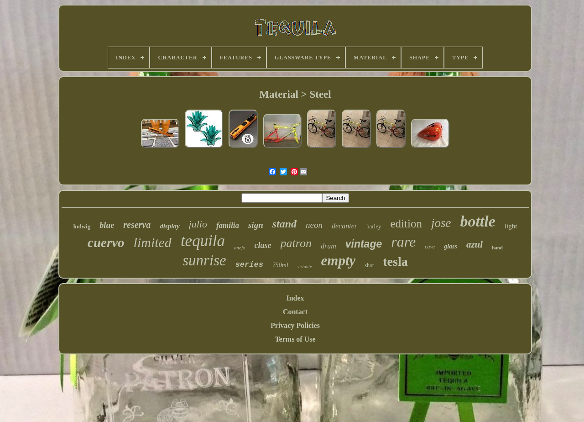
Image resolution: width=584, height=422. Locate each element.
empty (338, 261)
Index (295, 298)
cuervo (106, 242)
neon (314, 225)
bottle (477, 221)
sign (255, 225)
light (511, 226)
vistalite (304, 266)
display (169, 226)
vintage (363, 244)
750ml (280, 265)
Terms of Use (295, 339)
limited (153, 242)
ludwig (82, 226)
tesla (395, 261)
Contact (295, 312)
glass (450, 246)
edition (406, 223)
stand (284, 224)
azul (474, 244)
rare (403, 241)
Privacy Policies (295, 325)
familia (227, 225)
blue (106, 225)
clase (263, 245)
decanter (344, 226)
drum (328, 246)
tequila (203, 241)
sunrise (204, 260)
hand (497, 247)
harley (373, 226)
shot (369, 265)
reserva (137, 225)
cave (430, 246)
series (249, 264)
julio (198, 224)
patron (296, 243)
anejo (239, 247)
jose (441, 223)
